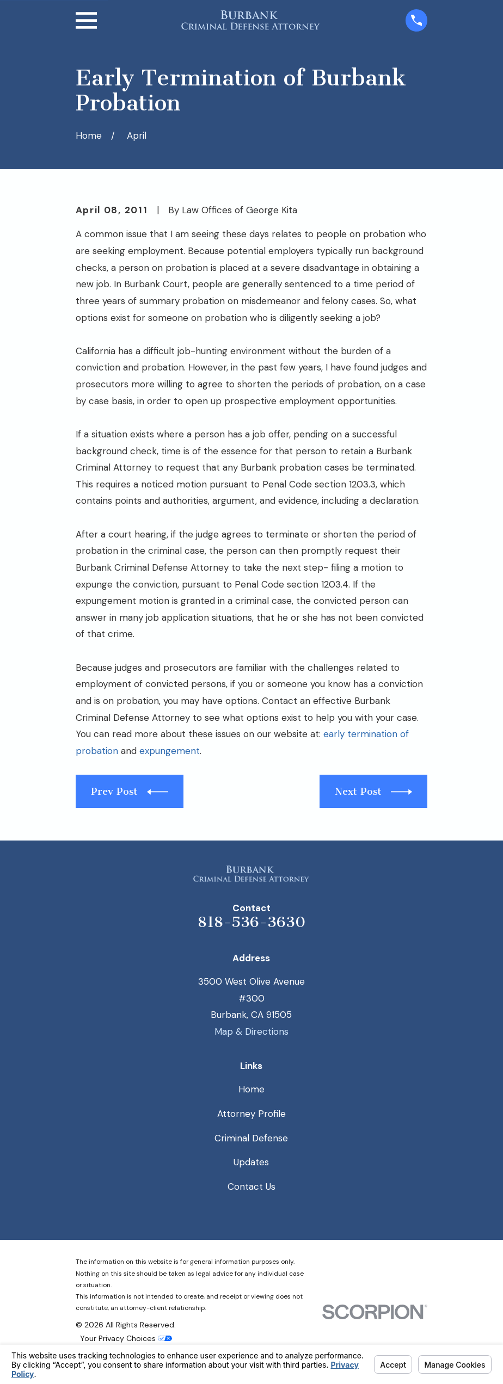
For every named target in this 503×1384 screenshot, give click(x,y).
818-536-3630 (251, 922)
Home (251, 1089)
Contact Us (251, 1187)
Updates (251, 1162)
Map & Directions (251, 1031)
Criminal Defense (251, 1138)
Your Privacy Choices (126, 1338)
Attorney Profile (251, 1114)
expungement (169, 751)
